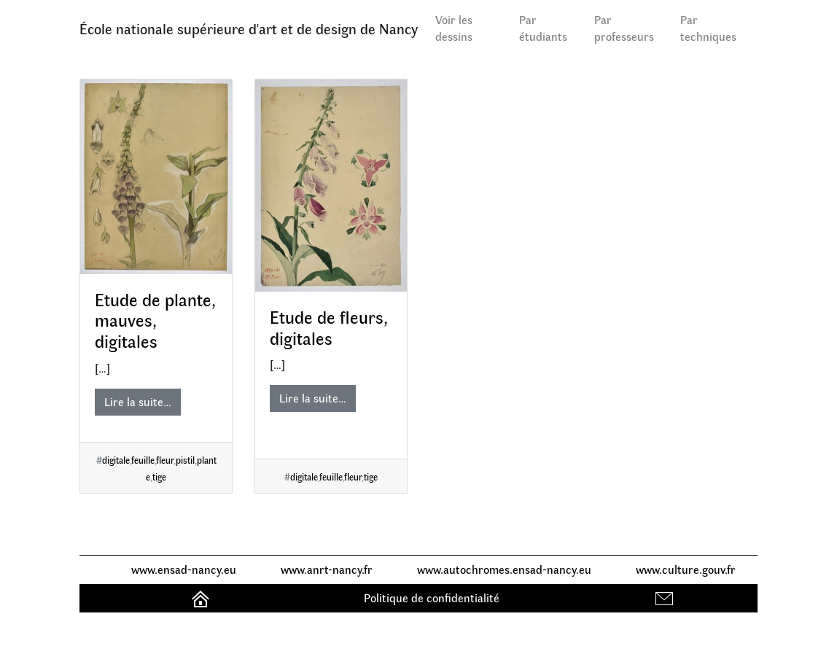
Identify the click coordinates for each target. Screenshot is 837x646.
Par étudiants (543, 28)
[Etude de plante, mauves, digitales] (156, 176)
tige (159, 476)
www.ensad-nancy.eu (183, 569)
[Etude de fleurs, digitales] (331, 185)
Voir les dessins (453, 28)
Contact (666, 597)
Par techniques (708, 28)
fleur (165, 460)
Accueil (202, 597)
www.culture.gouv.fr (686, 569)
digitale (116, 460)
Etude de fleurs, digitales (329, 327)
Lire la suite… (137, 401)
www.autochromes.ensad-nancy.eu (504, 569)
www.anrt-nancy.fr (327, 569)
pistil (185, 460)
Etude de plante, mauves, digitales (155, 320)
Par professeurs (624, 28)
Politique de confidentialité (431, 597)
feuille (143, 460)
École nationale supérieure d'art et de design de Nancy (248, 28)
